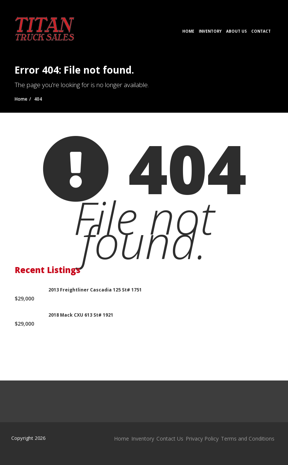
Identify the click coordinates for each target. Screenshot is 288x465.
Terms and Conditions (247, 438)
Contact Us (169, 438)
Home (188, 31)
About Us (236, 31)
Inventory (210, 31)
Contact (261, 31)
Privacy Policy (202, 438)
